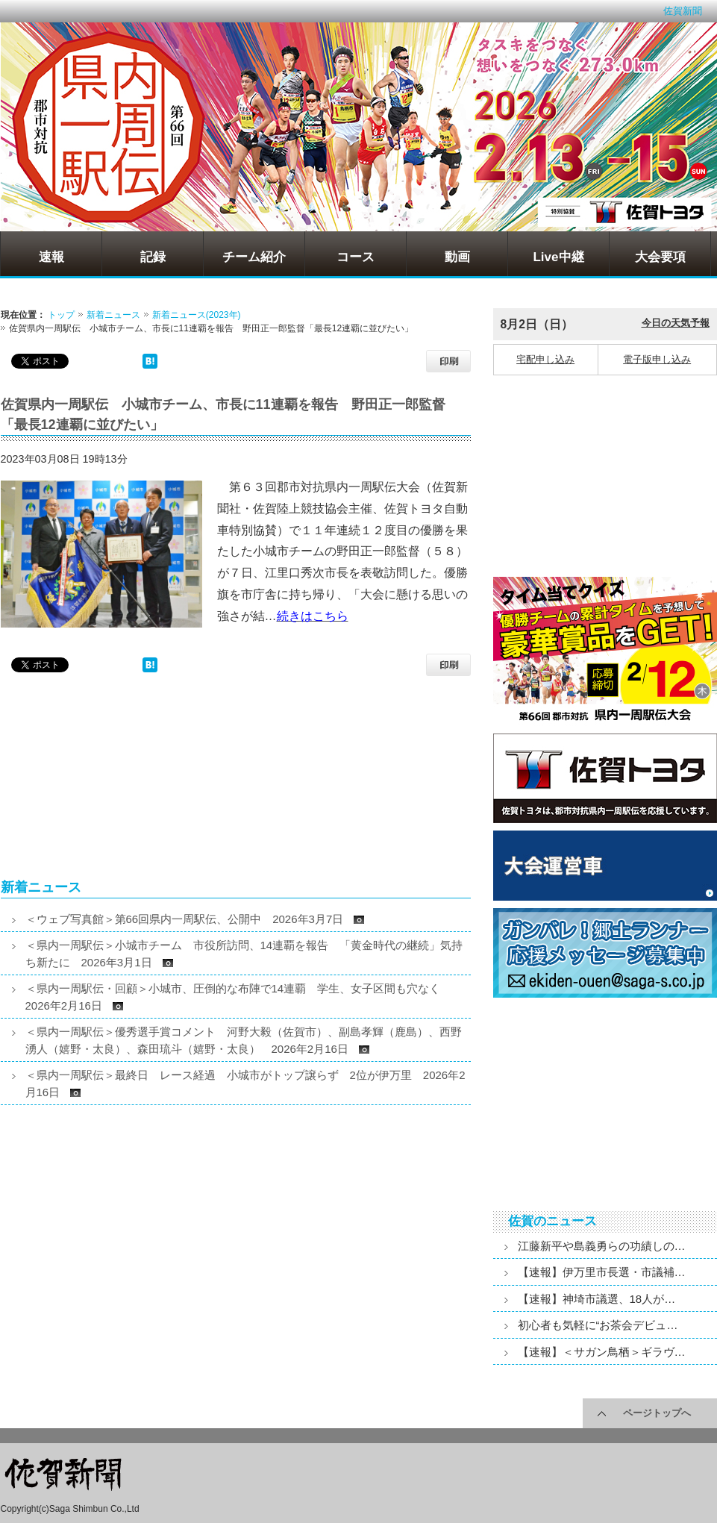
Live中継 (558, 257)
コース (355, 257)
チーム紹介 (254, 257)
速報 (51, 257)
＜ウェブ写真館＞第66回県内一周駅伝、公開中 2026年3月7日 (195, 919)
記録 (153, 257)
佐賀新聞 (682, 10)
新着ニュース (113, 315)
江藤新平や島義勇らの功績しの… (602, 1245)
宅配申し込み (545, 359)
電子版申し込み (657, 359)
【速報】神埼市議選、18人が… (597, 1298)
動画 (457, 257)
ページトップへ (657, 1413)
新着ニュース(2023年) (196, 315)
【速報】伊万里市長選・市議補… (602, 1272)
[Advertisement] (116, 784)
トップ (61, 315)
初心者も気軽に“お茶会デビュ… (598, 1325)
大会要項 (660, 257)
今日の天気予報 (676, 322)
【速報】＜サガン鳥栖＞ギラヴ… (602, 1351)
